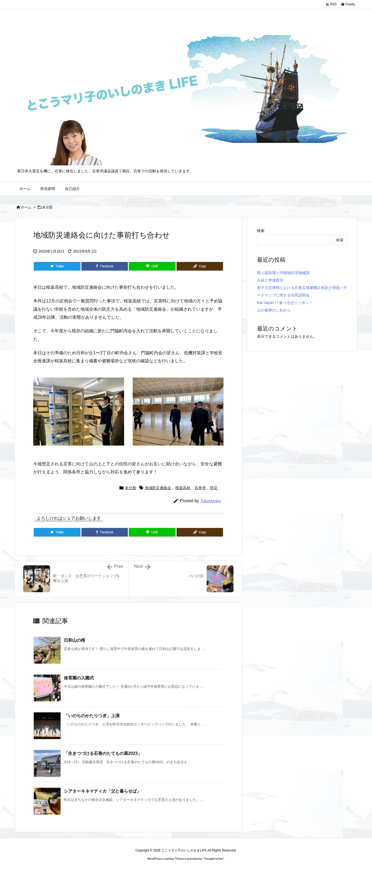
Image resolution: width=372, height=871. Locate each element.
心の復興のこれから (274, 310)
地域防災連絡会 (158, 488)
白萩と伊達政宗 (270, 280)
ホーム (26, 207)
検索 (261, 231)
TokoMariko (210, 501)
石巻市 (200, 488)
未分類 (47, 207)
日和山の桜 (74, 640)
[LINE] (152, 266)
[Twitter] (57, 266)
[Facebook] (104, 266)
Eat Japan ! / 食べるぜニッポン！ (285, 303)
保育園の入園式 (79, 678)
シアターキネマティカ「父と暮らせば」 (102, 791)
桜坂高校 (182, 488)
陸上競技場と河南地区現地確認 (283, 273)
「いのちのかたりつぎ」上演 (92, 715)
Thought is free (213, 858)
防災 (214, 488)
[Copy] (200, 266)
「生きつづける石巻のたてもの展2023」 (103, 753)
